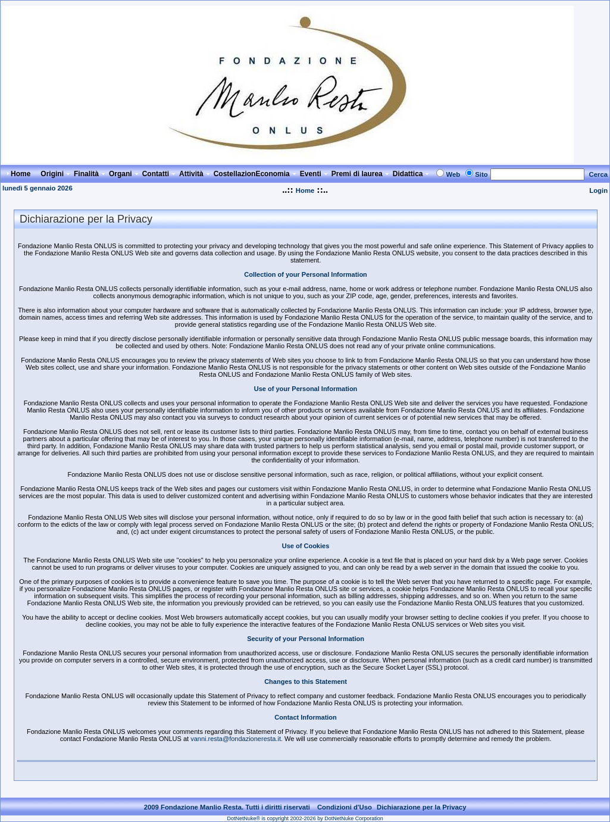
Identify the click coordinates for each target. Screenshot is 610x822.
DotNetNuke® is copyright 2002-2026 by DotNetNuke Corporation (305, 818)
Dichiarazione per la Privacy (422, 807)
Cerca (598, 174)
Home (305, 190)
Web (453, 174)
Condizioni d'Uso (344, 807)
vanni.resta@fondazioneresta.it (235, 738)
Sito (481, 174)
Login (598, 190)
